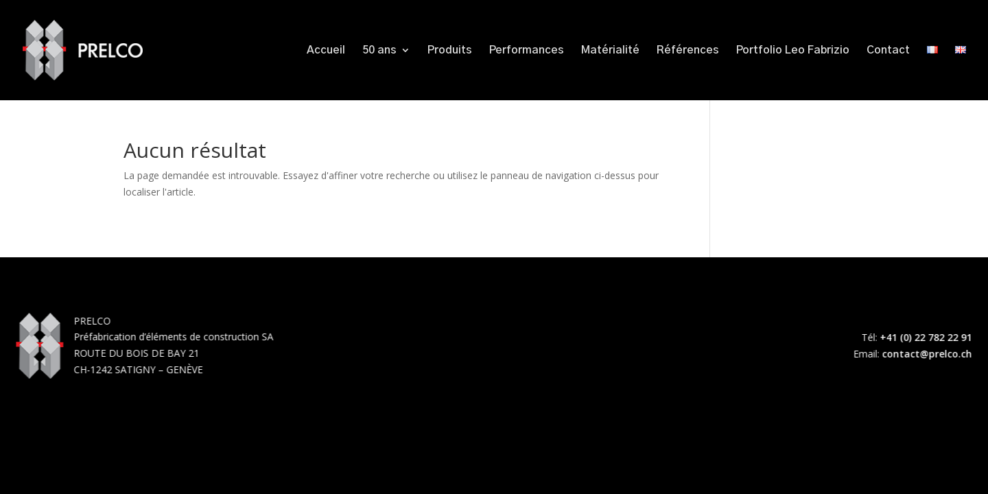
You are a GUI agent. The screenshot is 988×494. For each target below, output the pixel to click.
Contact (888, 50)
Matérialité (610, 50)
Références (688, 50)
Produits (449, 50)
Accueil (326, 50)
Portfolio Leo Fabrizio (792, 50)
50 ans (379, 50)
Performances (526, 50)
